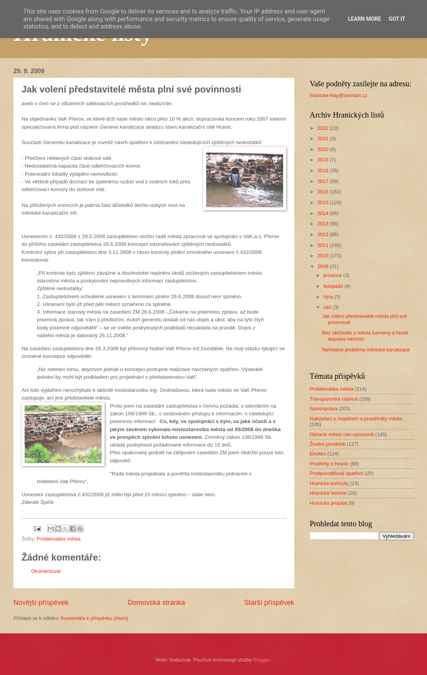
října (328, 297)
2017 (323, 181)
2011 (323, 245)
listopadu (333, 286)
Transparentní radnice (334, 399)
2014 (323, 213)
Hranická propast (328, 503)
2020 (323, 149)
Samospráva (323, 408)
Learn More (364, 19)
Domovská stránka (156, 602)
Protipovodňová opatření (337, 473)
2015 (323, 202)
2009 (323, 266)
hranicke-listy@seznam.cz (338, 95)
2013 (323, 224)
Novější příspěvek (40, 602)
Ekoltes (318, 454)
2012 (323, 234)
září (328, 307)
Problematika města (58, 539)
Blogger (261, 660)
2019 (323, 160)
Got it (397, 19)
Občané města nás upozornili (342, 434)
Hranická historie (328, 493)
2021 (323, 138)
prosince (333, 275)
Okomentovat (46, 571)
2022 (323, 128)
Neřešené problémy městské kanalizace (366, 350)
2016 (323, 192)
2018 (323, 170)
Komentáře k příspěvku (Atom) (94, 618)
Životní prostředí (327, 444)
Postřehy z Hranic (329, 464)
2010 (323, 256)
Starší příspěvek (269, 602)
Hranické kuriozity (329, 483)
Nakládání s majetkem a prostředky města (356, 418)
